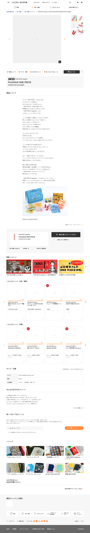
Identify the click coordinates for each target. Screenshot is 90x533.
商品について (12, 72)
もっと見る (54, 2)
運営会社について (51, 529)
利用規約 (14, 529)
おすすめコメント (36, 72)
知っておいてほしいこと (52, 72)
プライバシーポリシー (24, 529)
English (76, 521)
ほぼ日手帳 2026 (10, 11)
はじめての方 (36, 2)
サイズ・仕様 (24, 72)
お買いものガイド (46, 2)
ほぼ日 (7, 529)
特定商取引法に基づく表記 (38, 529)
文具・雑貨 (19, 11)
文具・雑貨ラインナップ (29, 11)
